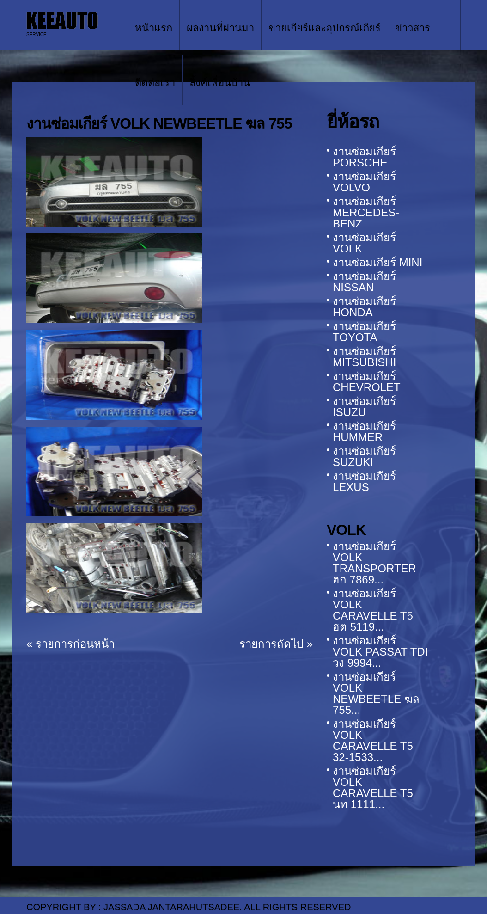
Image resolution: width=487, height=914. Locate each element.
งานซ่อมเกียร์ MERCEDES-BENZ (366, 212)
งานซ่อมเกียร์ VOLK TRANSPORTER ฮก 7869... (374, 563)
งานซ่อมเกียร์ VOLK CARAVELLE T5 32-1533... (373, 740)
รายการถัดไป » (276, 644)
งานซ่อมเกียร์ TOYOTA (364, 332)
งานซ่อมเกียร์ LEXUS (364, 481)
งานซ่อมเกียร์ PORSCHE (364, 157)
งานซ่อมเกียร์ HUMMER (364, 431)
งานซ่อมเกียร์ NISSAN (364, 282)
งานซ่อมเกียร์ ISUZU (364, 406)
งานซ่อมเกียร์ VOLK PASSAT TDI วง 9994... (380, 651)
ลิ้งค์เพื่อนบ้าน (219, 82)
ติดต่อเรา (155, 82)
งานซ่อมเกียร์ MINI (377, 262)
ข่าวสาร (412, 28)
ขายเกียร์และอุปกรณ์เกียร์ (324, 28)
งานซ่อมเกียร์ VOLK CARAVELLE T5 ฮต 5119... (373, 610)
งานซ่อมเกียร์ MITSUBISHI (364, 356)
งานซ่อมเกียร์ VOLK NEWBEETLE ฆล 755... (376, 693)
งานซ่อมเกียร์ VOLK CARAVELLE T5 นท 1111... (373, 787)
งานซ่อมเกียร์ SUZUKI (364, 456)
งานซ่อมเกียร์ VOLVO (364, 182)
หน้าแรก (153, 28)
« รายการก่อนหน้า (70, 644)
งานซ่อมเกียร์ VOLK (364, 243)
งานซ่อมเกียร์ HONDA (364, 307)
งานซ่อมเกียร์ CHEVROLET (367, 381)
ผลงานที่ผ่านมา (220, 28)
